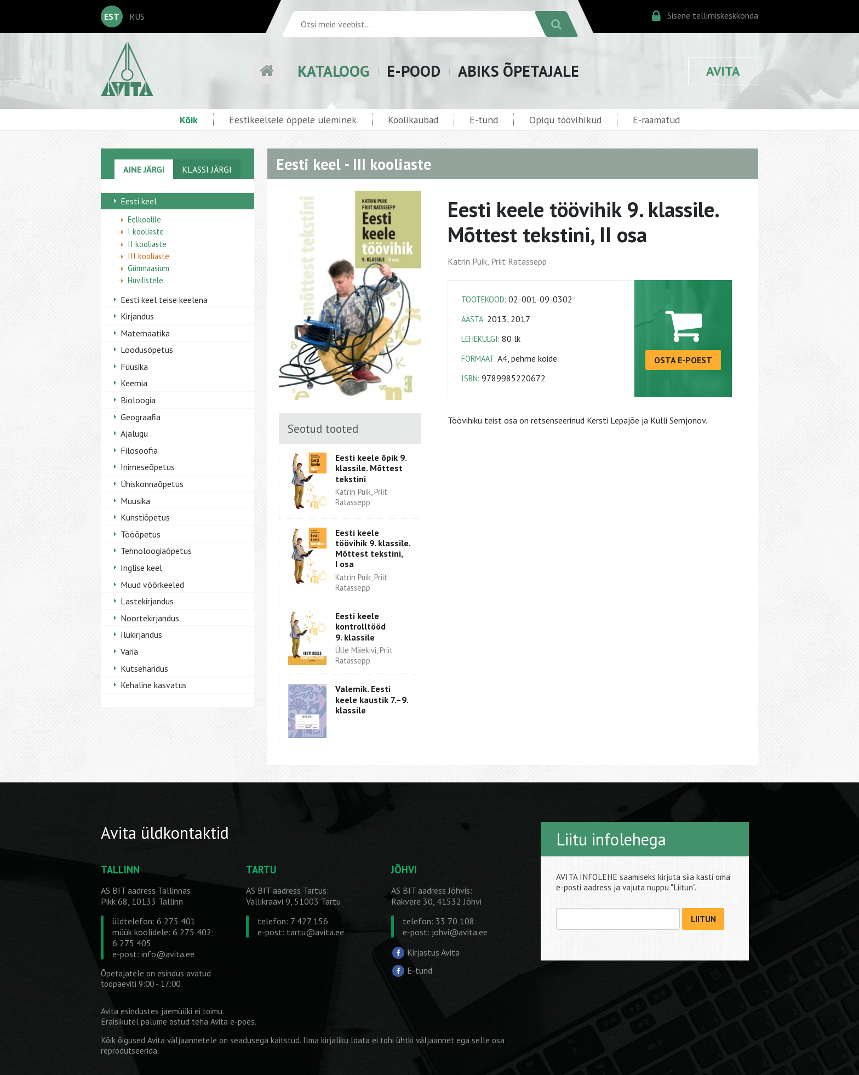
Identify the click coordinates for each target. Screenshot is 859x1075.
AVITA (723, 70)
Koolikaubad (413, 119)
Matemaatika (145, 333)
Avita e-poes (232, 1021)
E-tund (483, 119)
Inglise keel (141, 567)
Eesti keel (139, 201)
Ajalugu (134, 433)
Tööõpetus (141, 534)
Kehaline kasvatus (154, 684)
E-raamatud (656, 119)
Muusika (135, 500)
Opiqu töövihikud (565, 119)
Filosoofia (139, 450)
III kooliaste (148, 256)
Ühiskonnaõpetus (152, 483)
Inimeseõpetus (148, 466)
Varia (129, 651)
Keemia (134, 383)
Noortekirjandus (150, 618)
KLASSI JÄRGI (207, 169)
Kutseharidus (144, 668)
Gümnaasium (148, 268)
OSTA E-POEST (683, 359)
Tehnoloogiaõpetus (156, 550)
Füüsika (134, 366)
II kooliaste (147, 244)
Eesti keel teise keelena (164, 299)
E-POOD (413, 71)
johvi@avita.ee (460, 932)
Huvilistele (145, 280)
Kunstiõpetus (145, 517)
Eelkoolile (144, 219)
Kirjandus (137, 316)
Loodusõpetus (147, 349)
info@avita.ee (167, 953)
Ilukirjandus (141, 634)
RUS (137, 16)
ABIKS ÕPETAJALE (518, 71)
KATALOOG (333, 71)
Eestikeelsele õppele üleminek (293, 119)
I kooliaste (146, 231)
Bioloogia (138, 399)
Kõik (189, 119)
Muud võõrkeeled (152, 584)
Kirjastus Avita (433, 951)
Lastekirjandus (147, 601)
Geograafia (141, 416)
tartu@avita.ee (315, 932)
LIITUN (703, 919)
